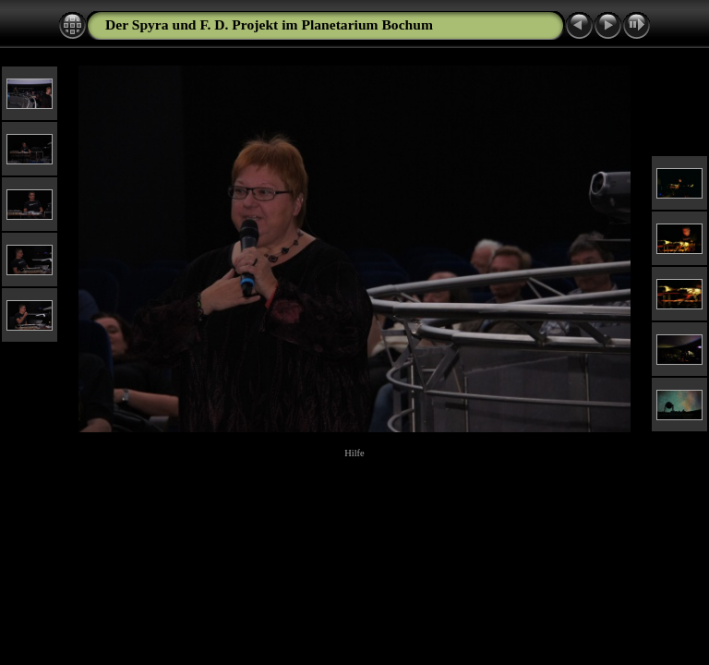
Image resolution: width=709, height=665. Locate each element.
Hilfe (354, 453)
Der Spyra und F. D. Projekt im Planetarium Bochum (269, 24)
